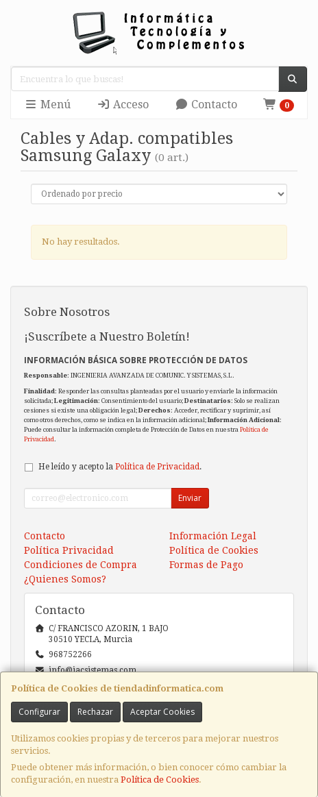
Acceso (123, 104)
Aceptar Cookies (162, 712)
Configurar (39, 712)
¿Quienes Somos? (65, 579)
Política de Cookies (160, 779)
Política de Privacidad (157, 466)
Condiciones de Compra (80, 564)
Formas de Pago (206, 564)
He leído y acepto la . (119, 466)
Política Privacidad (69, 550)
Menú (47, 104)
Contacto (206, 104)
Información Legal (212, 535)
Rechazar (95, 712)
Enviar (189, 498)
